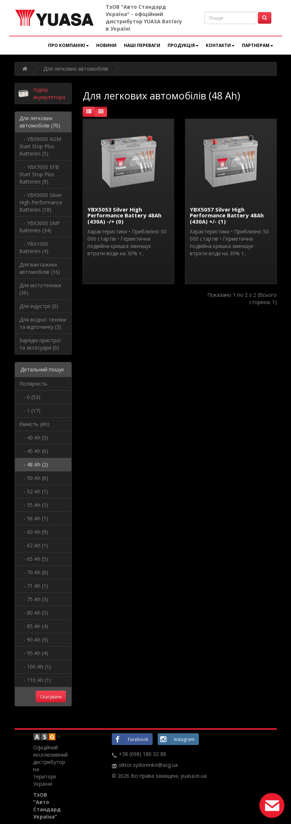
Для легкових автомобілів (75, 68)
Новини (106, 45)
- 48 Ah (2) (33, 464)
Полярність (33, 383)
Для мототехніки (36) (40, 289)
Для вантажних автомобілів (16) (39, 268)
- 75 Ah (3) (33, 599)
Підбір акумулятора (49, 93)
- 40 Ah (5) (33, 437)
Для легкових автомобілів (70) (39, 122)
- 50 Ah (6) (33, 477)
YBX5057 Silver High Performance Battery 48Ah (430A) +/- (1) (227, 215)
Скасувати (51, 697)
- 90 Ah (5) (33, 639)
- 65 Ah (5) (33, 558)
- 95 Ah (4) (33, 653)
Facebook (130, 739)
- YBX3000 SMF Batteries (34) (39, 227)
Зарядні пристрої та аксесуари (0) (40, 344)
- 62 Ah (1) (33, 545)
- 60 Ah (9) (33, 531)
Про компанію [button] (68, 45)
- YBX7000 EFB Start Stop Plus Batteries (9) (39, 174)
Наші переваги (142, 45)
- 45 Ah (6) (33, 451)
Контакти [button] (220, 45)
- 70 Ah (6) (33, 572)
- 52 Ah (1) (33, 491)
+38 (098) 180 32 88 (142, 753)
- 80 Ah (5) (33, 612)
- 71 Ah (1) (33, 585)
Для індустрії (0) (38, 306)
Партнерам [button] (257, 45)
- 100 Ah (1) (35, 666)
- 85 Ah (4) (33, 626)
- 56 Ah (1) (33, 518)
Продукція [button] (183, 45)
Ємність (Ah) (34, 424)
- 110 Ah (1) (35, 680)
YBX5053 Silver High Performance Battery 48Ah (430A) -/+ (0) (124, 215)
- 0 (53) (29, 397)
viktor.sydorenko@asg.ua (148, 764)
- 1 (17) (29, 410)
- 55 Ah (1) (33, 504)
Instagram (176, 739)
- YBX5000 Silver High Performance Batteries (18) (40, 202)
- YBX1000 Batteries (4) (33, 247)
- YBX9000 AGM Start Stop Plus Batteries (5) (40, 146)
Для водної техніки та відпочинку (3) (42, 323)
